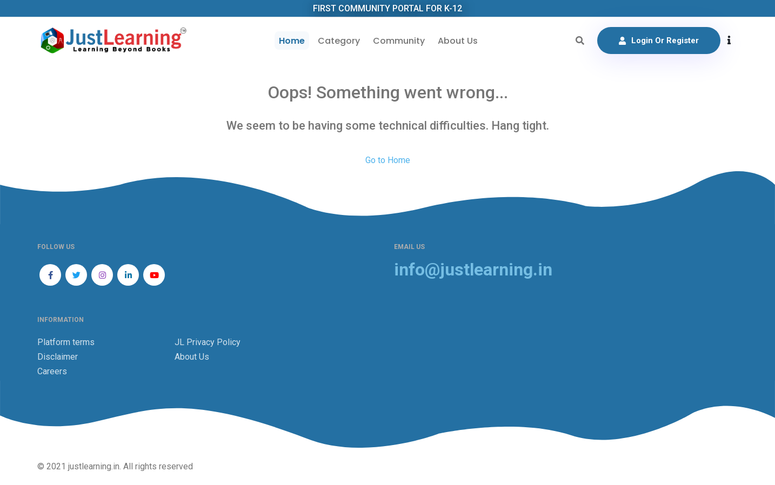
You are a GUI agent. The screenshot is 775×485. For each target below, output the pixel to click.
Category (339, 41)
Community (399, 41)
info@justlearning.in (473, 269)
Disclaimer (57, 357)
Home (292, 41)
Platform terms (66, 342)
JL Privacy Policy (207, 342)
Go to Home (387, 160)
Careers (52, 371)
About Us (458, 41)
